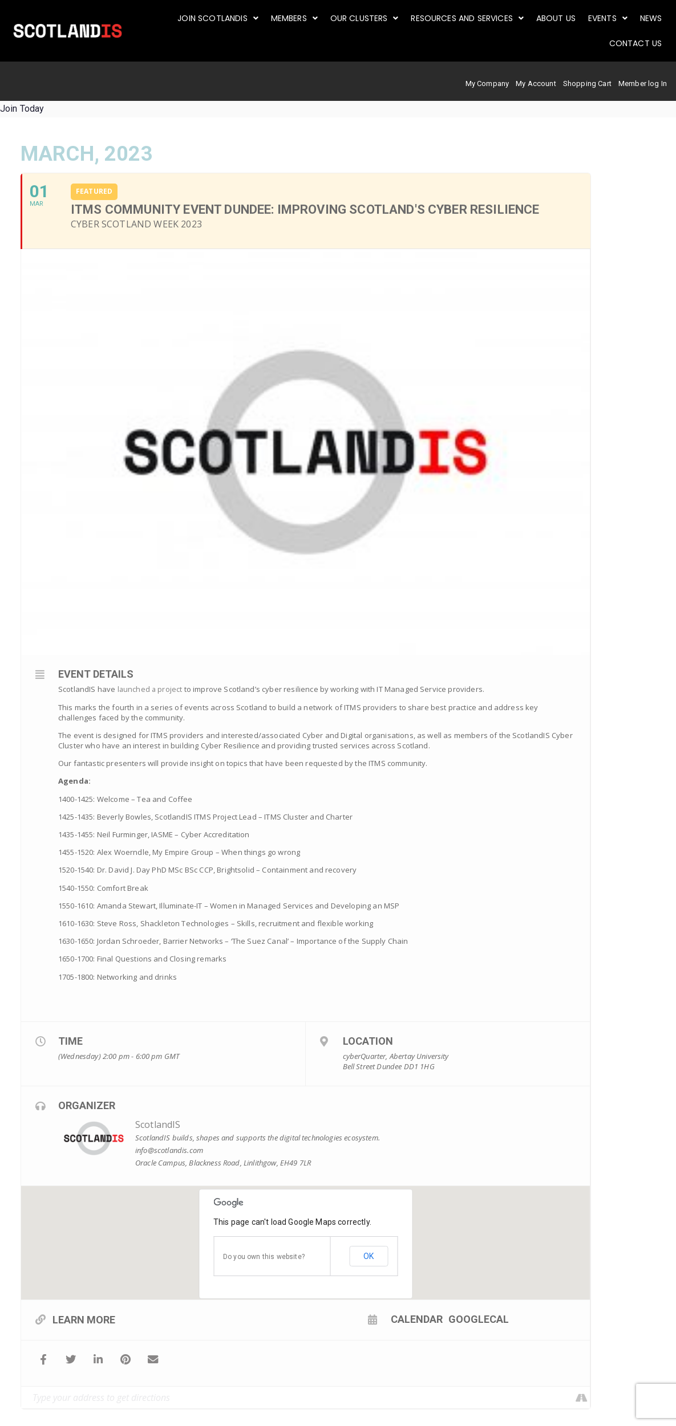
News (651, 18)
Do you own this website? (264, 1256)
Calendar (369, 1319)
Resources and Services (470, 18)
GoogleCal (430, 1319)
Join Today (22, 108)
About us (558, 18)
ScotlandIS (158, 1124)
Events (609, 18)
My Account (536, 83)
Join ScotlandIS (224, 18)
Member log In (642, 83)
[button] (224, 18)
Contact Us (635, 43)
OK (368, 1255)
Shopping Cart (587, 83)
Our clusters (368, 18)
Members (299, 18)
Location (368, 1040)
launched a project (151, 689)
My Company (487, 83)
